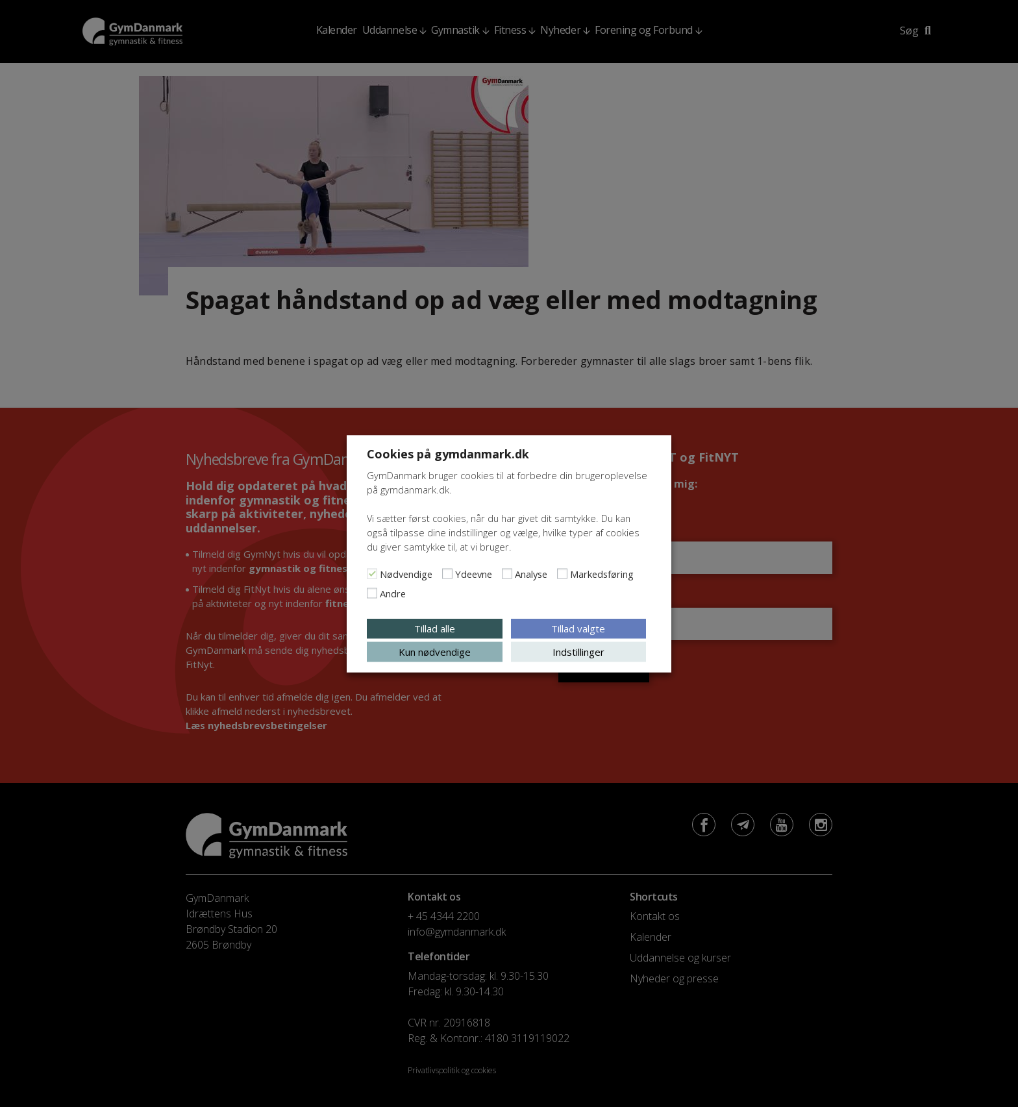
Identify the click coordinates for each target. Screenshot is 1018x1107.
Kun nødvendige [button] (435, 651)
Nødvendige (406, 573)
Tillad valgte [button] (578, 627)
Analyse (531, 573)
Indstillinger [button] (578, 651)
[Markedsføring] (562, 573)
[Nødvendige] (372, 573)
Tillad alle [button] (434, 627)
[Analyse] (507, 573)
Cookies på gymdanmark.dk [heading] (448, 453)
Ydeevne (473, 573)
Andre (393, 592)
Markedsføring (602, 573)
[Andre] (372, 593)
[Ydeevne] (447, 573)
